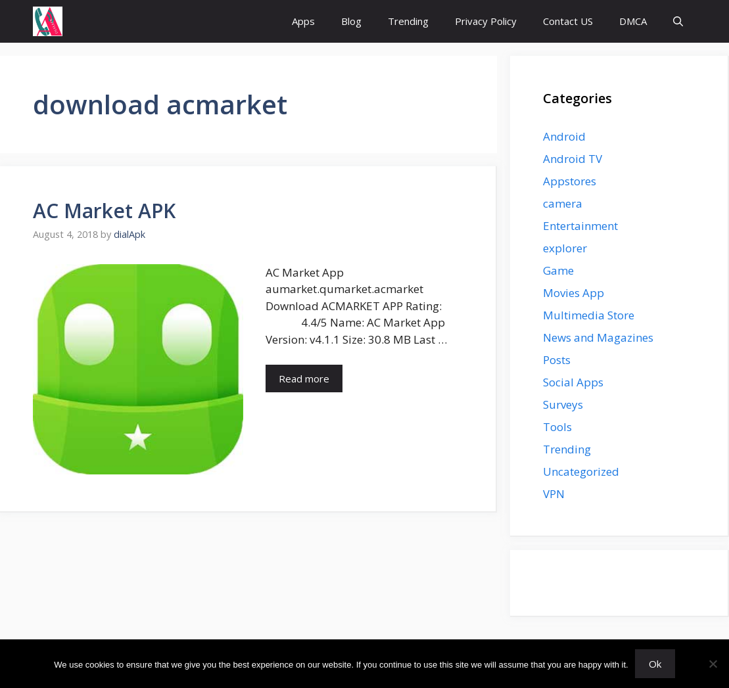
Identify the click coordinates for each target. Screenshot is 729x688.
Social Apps (573, 382)
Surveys (563, 404)
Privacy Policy (486, 21)
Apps (303, 21)
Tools (557, 426)
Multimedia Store (588, 315)
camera (562, 203)
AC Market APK (104, 210)
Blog (351, 21)
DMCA (633, 21)
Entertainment (580, 225)
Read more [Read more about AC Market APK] (304, 378)
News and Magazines (598, 337)
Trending (408, 21)
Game (558, 270)
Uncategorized (581, 471)
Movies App (573, 292)
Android (564, 136)
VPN (554, 493)
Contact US (568, 21)
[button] (678, 21)
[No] (712, 663)
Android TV (572, 158)
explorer (565, 248)
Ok (655, 663)
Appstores (569, 181)
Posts (557, 359)
